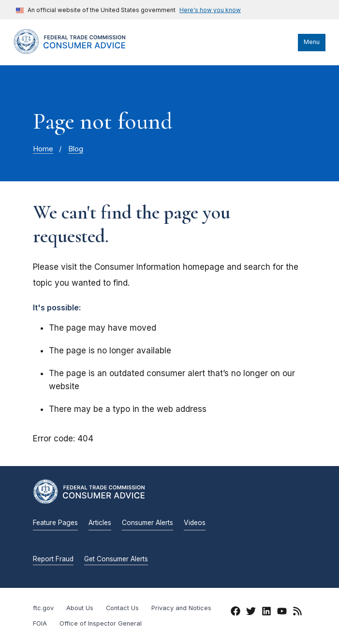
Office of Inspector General (100, 623)
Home (43, 149)
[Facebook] (235, 613)
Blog (75, 149)
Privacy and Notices (181, 608)
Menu (312, 41)
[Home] (79, 52)
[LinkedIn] (266, 613)
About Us (79, 608)
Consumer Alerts (147, 522)
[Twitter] (251, 613)
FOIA (40, 623)
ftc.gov (43, 608)
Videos (195, 522)
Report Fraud (53, 559)
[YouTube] (282, 613)
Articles (99, 522)
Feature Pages (55, 522)
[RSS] (297, 613)
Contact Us (122, 608)
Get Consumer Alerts (116, 559)
